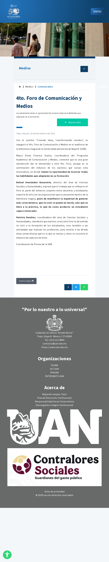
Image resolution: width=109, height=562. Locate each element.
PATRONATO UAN (54, 376)
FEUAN (54, 365)
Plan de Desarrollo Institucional (54, 398)
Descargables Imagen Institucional (54, 405)
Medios (25, 68)
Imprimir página (26, 281)
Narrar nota (72, 122)
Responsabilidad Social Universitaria (54, 401)
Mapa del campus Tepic (54, 394)
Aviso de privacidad (54, 491)
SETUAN (54, 369)
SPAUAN (54, 372)
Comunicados (45, 86)
